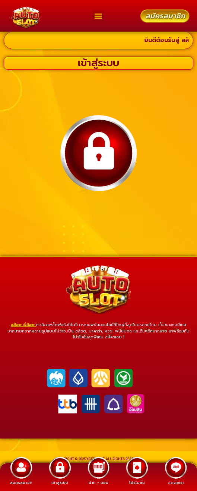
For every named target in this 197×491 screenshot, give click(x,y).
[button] (98, 16)
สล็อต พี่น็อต (23, 329)
